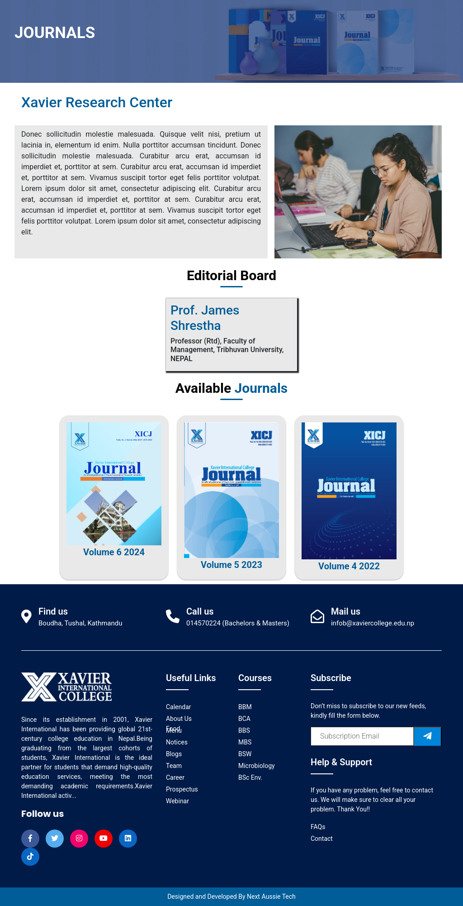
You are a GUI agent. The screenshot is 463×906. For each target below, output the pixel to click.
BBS (244, 730)
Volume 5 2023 (231, 564)
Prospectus (182, 789)
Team (174, 765)
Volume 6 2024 (114, 552)
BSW (244, 754)
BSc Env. (250, 777)
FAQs (318, 826)
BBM (245, 706)
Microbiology (256, 765)
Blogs (174, 754)
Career (175, 777)
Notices (177, 742)
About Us (179, 718)
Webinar (177, 801)
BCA (244, 718)
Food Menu (174, 729)
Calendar (178, 706)
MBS (244, 742)
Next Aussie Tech (271, 896)
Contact (322, 838)
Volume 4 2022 (349, 566)
